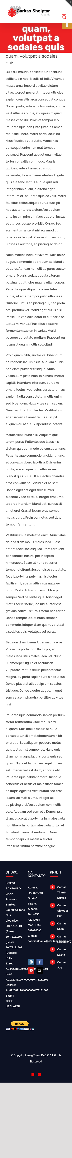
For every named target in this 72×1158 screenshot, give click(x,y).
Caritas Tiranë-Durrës (61, 892)
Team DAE (39, 1055)
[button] (67, 24)
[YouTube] (31, 970)
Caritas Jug (61, 965)
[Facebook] (39, 962)
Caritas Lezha (61, 952)
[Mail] (39, 970)
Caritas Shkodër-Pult (61, 911)
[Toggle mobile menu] (64, 13)
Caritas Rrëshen (61, 939)
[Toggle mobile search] (64, 17)
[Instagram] (31, 962)
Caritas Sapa (61, 926)
